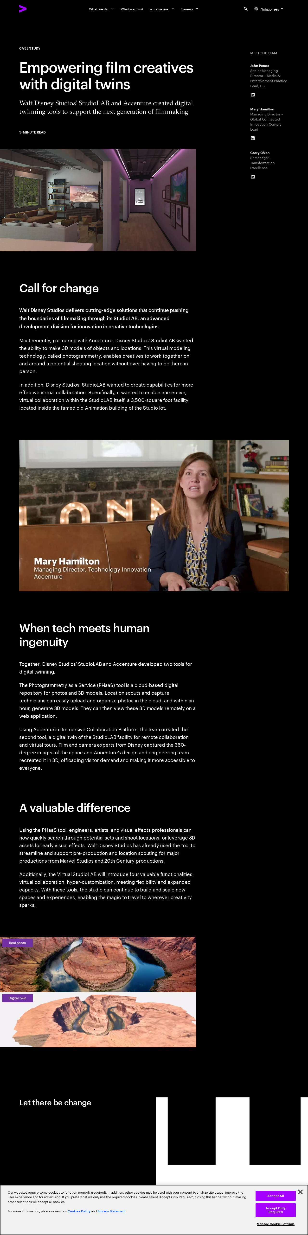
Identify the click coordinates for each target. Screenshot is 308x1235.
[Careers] (190, 8)
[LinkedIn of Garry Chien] (252, 177)
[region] (154, 1210)
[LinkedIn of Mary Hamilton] (252, 138)
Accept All (275, 1195)
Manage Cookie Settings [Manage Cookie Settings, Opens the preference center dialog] (276, 1224)
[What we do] (102, 8)
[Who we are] (162, 8)
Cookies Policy (79, 1211)
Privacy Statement (111, 1211)
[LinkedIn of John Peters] (252, 95)
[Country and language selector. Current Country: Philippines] (269, 8)
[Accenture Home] (34, 9)
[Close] (300, 1192)
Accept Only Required (275, 1210)
